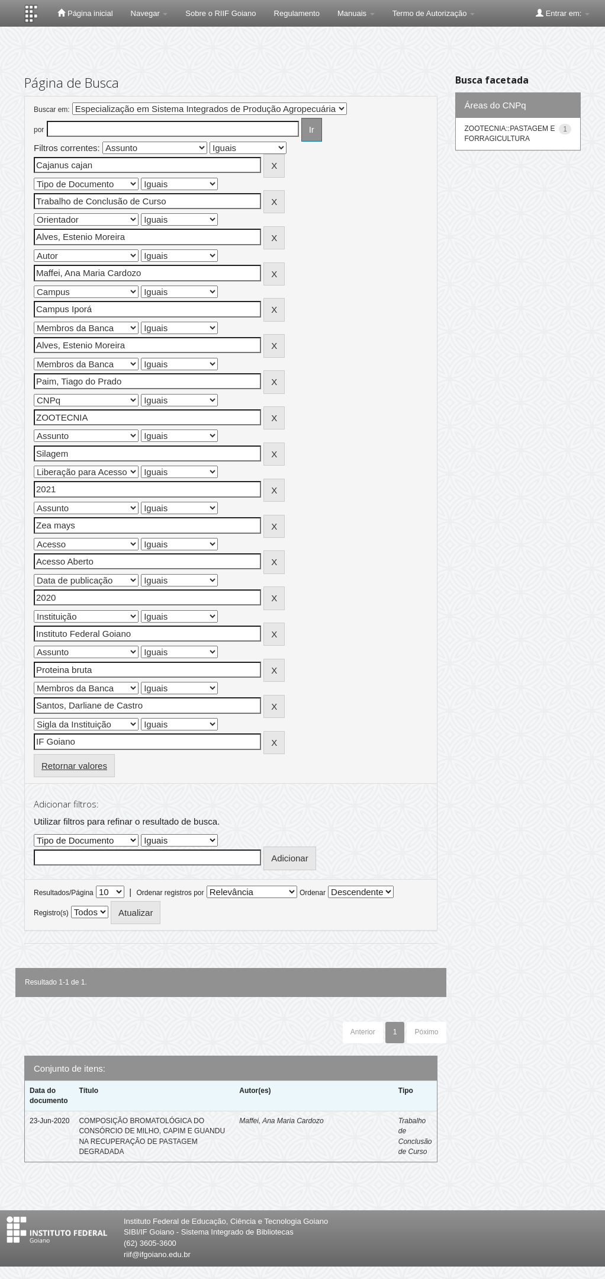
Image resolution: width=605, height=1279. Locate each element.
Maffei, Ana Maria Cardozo (281, 1121)
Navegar (149, 13)
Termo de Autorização (433, 13)
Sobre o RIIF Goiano (220, 13)
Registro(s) (51, 913)
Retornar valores (74, 766)
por (39, 130)
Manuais (356, 13)
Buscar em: (52, 109)
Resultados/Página (64, 893)
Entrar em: (563, 13)
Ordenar (313, 893)
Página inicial (84, 13)
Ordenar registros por (170, 893)
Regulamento (297, 13)
